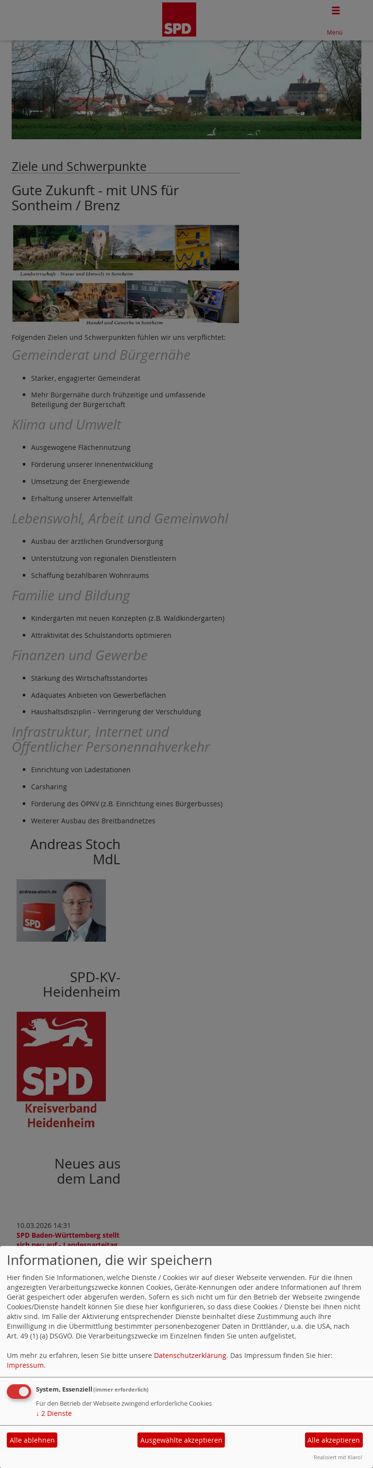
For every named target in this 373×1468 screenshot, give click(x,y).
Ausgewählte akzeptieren (181, 1440)
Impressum (25, 1365)
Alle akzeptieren (333, 1440)
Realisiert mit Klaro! (338, 1457)
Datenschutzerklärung (190, 1355)
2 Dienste (54, 1413)
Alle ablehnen (32, 1440)
